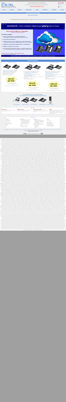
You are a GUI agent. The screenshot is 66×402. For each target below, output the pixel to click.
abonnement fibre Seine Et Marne (54, 222)
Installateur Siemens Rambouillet (32, 175)
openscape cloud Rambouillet (52, 140)
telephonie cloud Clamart (22, 146)
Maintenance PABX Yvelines (37, 172)
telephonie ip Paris (38, 198)
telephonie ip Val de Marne (7, 199)
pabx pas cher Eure (44, 209)
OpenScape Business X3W (25, 121)
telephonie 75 (45, 142)
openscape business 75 (12, 147)
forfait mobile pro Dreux (30, 229)
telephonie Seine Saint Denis (50, 143)
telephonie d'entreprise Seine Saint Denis (58, 196)
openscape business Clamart (54, 148)
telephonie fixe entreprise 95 (28, 204)
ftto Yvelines (47, 224)
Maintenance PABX (62, 169)
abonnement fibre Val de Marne (35, 222)
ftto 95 (61, 223)
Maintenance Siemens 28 (13, 178)
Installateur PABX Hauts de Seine (29, 160)
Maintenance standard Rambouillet (34, 169)
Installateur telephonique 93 (60, 164)
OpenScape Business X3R (25, 120)
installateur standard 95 (13, 157)
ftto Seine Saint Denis (26, 224)
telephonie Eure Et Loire (22, 143)
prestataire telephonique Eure (13, 193)
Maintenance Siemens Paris (41, 179)
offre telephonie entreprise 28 (25, 200)
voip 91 (38, 211)
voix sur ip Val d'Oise (27, 213)
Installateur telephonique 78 (30, 165)
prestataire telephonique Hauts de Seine (56, 193)
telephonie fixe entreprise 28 (38, 203)
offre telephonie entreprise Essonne (11, 201)
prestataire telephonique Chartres (37, 194)
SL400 (36, 127)
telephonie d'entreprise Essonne (35, 196)
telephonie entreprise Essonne (7, 151)
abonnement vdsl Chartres (30, 221)
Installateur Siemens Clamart (22, 175)
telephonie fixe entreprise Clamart (52, 205)
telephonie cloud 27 (56, 144)
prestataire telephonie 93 (50, 189)
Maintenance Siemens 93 (45, 178)
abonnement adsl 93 (49, 214)
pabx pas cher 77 (33, 209)
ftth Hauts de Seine (44, 225)
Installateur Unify (57, 175)
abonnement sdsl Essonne (50, 217)
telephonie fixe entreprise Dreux (9, 206)
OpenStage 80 (37, 122)
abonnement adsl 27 (17, 214)
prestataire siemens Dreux (52, 188)
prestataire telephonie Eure (20, 184)
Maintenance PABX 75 (18, 170)
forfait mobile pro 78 (16, 228)
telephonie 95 (3, 143)
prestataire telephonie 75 (27, 189)
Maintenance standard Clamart (24, 169)
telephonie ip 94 (3, 198)
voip (29, 211)
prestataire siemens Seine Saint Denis (39, 187)
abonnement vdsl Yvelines (54, 220)
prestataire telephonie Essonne (49, 184)
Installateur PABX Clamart (31, 161)
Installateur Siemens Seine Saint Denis (27, 174)
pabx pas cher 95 (27, 209)
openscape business (54, 146)
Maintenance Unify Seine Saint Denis (39, 182)
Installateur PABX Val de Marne (50, 160)
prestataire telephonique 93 (35, 192)
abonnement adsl (11, 214)
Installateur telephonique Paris (60, 165)
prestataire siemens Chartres (60, 188)
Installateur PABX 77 (44, 159)
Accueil (3, 9)
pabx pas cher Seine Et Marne (45, 210)
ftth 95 (21, 225)
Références (45, 9)
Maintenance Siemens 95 (61, 178)
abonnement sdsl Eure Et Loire (33, 217)
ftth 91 (12, 225)
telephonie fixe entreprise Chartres (19, 206)
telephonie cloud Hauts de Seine (23, 145)
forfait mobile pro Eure (22, 228)
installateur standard (19, 156)
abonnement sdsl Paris (42, 217)
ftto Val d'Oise (37, 224)
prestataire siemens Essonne (17, 187)
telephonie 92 (53, 142)
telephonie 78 (11, 143)
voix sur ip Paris (55, 212)
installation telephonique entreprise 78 (55, 153)
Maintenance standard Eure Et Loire (46, 168)
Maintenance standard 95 (13, 168)
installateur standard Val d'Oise (42, 158)
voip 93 (43, 211)
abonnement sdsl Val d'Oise (26, 218)
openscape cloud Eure (10, 139)
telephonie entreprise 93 (5, 150)
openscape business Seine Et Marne (26, 148)
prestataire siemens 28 (55, 186)
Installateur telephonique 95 (13, 165)
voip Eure (55, 211)
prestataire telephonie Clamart (5, 186)
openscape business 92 (27, 147)
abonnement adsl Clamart (51, 215)
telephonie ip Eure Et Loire (31, 198)
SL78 (37, 125)
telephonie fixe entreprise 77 (37, 204)
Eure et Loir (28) (35, 129)
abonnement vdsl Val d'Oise (35, 220)
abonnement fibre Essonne (5, 222)
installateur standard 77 (20, 157)
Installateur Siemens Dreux (41, 175)
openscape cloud (4, 138)
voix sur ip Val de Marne (20, 213)
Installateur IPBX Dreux (55, 163)
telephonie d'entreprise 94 (37, 195)
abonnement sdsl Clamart (60, 218)
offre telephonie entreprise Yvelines (21, 202)
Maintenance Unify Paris (10, 182)
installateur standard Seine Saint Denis (21, 158)
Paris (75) (18, 129)
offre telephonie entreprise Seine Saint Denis (37, 201)
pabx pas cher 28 (59, 208)
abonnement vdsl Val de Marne (26, 220)
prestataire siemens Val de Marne (50, 187)
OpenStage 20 (37, 121)
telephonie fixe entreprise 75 (47, 203)
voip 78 (52, 211)
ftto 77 (63, 223)
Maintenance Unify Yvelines (15, 183)
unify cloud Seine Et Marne (53, 141)
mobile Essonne (14, 226)
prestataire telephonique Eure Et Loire (24, 193)
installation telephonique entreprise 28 (23, 152)
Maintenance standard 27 (20, 167)
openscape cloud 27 (10, 138)
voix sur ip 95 (30, 212)
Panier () (60, 6)
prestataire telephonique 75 (10, 192)
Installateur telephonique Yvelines (15, 166)
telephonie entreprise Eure (44, 150)
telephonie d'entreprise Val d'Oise (18, 197)
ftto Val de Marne (32, 224)
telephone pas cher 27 (34, 206)
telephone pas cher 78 (31, 207)
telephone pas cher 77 (24, 207)
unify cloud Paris (7, 141)
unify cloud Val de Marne (38, 141)
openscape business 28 (5, 147)
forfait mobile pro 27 (24, 227)
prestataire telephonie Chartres (34, 186)
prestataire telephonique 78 (5, 193)
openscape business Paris (46, 148)
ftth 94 (19, 225)
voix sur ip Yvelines (41, 213)
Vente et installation (50, 123)
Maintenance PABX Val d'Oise (16, 172)
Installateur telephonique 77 (22, 165)
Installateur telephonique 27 (16, 164)
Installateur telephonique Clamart (35, 166)
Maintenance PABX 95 (54, 170)
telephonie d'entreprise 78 (61, 195)
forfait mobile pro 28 (31, 227)
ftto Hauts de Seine (20, 224)
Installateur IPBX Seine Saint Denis (49, 162)
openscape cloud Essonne (35, 139)
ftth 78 (25, 225)
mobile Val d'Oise (41, 226)
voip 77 (50, 211)
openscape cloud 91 (29, 138)
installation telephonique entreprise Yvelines (7, 155)
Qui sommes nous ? (50, 122)
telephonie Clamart (26, 144)
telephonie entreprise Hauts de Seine (17, 151)
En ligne (48, 119)
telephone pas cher (28, 206)
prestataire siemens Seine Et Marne (6, 188)
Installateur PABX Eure (57, 159)
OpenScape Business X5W (25, 122)
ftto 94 (59, 223)
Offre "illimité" (8, 120)
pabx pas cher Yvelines (53, 210)
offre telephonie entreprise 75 (34, 200)
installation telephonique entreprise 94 (19, 153)
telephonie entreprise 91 (55, 149)
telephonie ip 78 (18, 198)
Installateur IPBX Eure (5, 162)
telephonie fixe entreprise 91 (56, 203)
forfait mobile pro (18, 227)
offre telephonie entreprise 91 (43, 200)
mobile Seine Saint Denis (28, 226)
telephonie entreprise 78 (35, 150)
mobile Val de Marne (35, 226)
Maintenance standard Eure (37, 168)
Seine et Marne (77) (59, 129)
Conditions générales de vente (33, 131)
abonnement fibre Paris (7, 223)
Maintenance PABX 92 (33, 170)
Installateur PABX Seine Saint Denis (39, 160)
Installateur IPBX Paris (21, 162)
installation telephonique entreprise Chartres (9, 156)
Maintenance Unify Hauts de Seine (28, 182)
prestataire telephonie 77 (4, 184)
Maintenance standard (12, 167)
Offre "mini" (8, 119)
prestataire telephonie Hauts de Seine (59, 184)
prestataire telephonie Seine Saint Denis (7, 185)
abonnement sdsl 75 (38, 216)
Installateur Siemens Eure (42, 173)
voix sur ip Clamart (52, 213)
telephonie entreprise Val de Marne (41, 151)
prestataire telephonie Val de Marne (19, 185)
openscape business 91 (20, 147)
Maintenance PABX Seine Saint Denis (59, 171)
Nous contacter (61, 2)
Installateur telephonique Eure (39, 165)
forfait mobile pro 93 (56, 227)
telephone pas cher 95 (18, 207)
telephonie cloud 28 (62, 144)
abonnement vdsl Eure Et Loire (44, 219)
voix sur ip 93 (21, 212)
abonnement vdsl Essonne (61, 219)
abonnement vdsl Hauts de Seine (5, 220)
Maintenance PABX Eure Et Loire (21, 171)
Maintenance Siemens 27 (5, 178)
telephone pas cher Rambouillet (25, 208)
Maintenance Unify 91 (7, 181)
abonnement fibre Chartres (40, 223)
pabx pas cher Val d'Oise (37, 210)
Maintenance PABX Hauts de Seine (48, 171)
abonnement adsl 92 (43, 214)
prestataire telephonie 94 (58, 189)
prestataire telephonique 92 (27, 192)
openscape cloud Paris (27, 139)
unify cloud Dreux (21, 142)
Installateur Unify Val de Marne (51, 176)
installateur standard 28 (33, 156)
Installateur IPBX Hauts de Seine (39, 162)
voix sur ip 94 (26, 212)
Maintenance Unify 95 (34, 181)
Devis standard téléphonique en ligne (37, 6)
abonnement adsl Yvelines (36, 215)
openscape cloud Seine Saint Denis (54, 139)
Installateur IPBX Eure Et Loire (13, 162)
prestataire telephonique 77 (61, 192)
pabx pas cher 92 (11, 209)
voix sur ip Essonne (61, 212)
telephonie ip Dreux (58, 199)
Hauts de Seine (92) (14, 129)
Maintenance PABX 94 (47, 170)
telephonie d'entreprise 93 (29, 195)
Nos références (8, 122)
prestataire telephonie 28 (19, 189)
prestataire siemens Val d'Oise (60, 187)
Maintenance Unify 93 (20, 181)
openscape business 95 (49, 147)
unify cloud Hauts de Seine (21, 141)
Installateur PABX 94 (31, 159)
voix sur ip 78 (38, 212)
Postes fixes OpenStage (37, 119)
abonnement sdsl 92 (50, 216)
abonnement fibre (36, 221)
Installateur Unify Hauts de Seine (31, 176)
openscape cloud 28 (17, 138)
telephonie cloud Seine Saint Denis (33, 145)
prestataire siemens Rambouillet (43, 188)
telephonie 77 (7, 143)
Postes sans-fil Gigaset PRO (37, 123)
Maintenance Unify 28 (57, 180)
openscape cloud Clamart (44, 140)
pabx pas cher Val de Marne (28, 210)
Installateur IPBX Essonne (29, 162)
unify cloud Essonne (14, 141)
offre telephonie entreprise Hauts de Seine (23, 201)
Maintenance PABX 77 (61, 170)
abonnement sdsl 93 (57, 216)
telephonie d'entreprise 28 (61, 194)
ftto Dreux (62, 224)
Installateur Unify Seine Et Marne (6, 177)
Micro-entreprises (9, 123)
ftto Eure (3, 224)
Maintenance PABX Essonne (38, 171)
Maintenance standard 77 (20, 168)
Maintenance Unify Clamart (32, 183)
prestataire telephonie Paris (40, 184)
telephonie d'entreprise (45, 194)
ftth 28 (8, 225)
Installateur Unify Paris (14, 176)
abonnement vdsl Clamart (5, 221)
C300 (35, 125)
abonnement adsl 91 (36, 214)
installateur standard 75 (40, 156)
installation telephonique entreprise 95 (31, 153)
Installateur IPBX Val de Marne (59, 162)
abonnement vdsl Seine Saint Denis (16, 220)
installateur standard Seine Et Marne (53, 158)
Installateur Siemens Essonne (5, 174)
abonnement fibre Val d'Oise (45, 222)
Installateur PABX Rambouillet (39, 161)
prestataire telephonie (4, 189)
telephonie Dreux (39, 144)
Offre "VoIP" (8, 121)
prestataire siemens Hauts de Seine (27, 187)
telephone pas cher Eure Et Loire (48, 207)
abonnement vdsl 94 (10, 219)
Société (62, 9)
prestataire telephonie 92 (42, 189)
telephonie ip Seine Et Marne (23, 199)
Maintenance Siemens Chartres (37, 180)
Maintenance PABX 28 (11, 170)
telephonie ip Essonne (44, 198)
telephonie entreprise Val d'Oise (51, 151)
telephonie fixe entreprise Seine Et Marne (20, 205)
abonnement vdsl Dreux (21, 221)
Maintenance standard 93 (60, 167)
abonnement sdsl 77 (12, 217)
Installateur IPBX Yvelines (24, 163)
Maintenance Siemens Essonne (50, 179)
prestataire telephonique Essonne (44, 193)
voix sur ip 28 (4, 212)
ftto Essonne (15, 224)
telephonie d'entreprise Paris (25, 196)
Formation (54, 9)
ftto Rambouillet (58, 224)
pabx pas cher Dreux (17, 211)
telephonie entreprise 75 (47, 149)
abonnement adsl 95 (62, 214)
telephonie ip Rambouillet (51, 199)
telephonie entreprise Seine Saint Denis (29, 151)
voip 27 (31, 211)
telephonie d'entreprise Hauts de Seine (46, 196)
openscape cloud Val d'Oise (10, 140)
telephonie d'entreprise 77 (53, 195)
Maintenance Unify (45, 180)
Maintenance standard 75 (36, 167)
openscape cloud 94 (48, 138)
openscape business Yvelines (37, 148)
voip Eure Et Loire (59, 211)
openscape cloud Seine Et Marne (19, 140)
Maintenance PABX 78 (4, 171)
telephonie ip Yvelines (31, 199)
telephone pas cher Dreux (34, 208)
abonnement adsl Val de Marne (8, 215)
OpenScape (34, 71)
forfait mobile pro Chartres (39, 229)
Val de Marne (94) (41, 129)
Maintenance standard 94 (5, 168)
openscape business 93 (35, 147)
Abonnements (29, 9)
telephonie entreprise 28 (40, 149)
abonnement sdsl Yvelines (45, 218)
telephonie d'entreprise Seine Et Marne (30, 197)
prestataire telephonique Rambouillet (16, 194)
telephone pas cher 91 (55, 206)
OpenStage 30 (41, 121)
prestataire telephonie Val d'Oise (30, 185)
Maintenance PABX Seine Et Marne (27, 172)
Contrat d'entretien (49, 124)
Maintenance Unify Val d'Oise (59, 182)
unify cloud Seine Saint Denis (29, 141)
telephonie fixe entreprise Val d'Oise (8, 205)
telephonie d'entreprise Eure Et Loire (15, 196)
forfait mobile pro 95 (4, 228)
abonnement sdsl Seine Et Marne (36, 218)
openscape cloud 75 (23, 138)
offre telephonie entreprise (8, 200)
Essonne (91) (23, 129)
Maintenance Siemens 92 (37, 178)
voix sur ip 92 (17, 212)
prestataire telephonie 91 (34, 189)
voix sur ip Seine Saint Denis (11, 213)
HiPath (54, 19)
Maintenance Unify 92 (14, 181)
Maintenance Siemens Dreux (27, 180)
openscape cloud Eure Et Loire (18, 139)
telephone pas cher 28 (41, 206)
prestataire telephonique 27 (57, 191)
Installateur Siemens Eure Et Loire (51, 173)
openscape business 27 (60, 146)
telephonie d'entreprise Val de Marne (7, 197)
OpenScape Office (47, 19)
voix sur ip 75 (9, 212)
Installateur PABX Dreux (48, 161)
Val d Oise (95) (46, 129)
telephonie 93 (58, 142)
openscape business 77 (57, 147)
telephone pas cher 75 (48, 206)
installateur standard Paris (54, 157)
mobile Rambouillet (4, 227)
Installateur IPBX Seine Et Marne (15, 163)
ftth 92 (15, 225)
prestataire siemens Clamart (33, 188)
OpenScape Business (37, 19)
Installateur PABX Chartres (56, 161)
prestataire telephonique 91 (18, 192)
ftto (44, 223)
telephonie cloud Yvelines (8, 146)
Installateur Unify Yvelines (15, 177)
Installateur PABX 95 (38, 159)
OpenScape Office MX (24, 125)
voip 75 (35, 211)
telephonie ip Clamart (43, 199)
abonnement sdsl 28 (31, 216)
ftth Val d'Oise (61, 225)
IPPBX (21, 124)
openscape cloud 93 (42, 138)
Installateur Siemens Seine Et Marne (59, 174)
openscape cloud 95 (55, 138)
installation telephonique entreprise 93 (8, 153)
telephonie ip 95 (8, 198)
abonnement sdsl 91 (44, 216)
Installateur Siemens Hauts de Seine (15, 174)
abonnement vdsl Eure (36, 219)
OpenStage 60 (16, 104)
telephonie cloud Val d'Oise (52, 145)
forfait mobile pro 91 (43, 227)
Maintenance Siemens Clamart (7, 180)
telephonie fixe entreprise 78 (45, 204)
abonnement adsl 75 (30, 214)
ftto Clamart (54, 224)
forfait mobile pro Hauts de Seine (56, 228)
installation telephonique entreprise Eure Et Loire (17, 154)
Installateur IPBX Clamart (39, 163)
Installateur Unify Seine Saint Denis (41, 176)
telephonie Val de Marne (58, 143)
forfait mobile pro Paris (39, 228)
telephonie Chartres (45, 144)
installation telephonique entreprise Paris (31, 154)
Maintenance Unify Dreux (49, 183)
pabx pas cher (49, 208)
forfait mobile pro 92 (50, 227)
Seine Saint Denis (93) (52, 129)
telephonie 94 (62, 142)
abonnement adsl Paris (43, 215)
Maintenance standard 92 (52, 167)
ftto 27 (46, 223)
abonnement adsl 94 (56, 214)
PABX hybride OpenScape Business (25, 119)
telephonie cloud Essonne (14, 145)
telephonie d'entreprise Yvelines (40, 197)
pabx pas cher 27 (54, 208)
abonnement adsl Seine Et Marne (27, 215)
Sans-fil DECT (50, 104)
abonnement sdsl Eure (25, 217)
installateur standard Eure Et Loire (45, 157)
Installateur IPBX (62, 161)
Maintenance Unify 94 (27, 181)
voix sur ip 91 (13, 212)
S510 (35, 126)
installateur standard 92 (55, 156)
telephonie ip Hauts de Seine (52, 198)
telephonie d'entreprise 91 (13, 195)
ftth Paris (35, 225)
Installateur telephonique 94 (5, 165)
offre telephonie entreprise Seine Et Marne (9, 202)
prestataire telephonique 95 (52, 192)
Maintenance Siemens (62, 177)
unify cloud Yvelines (60, 141)
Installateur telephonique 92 (51, 164)
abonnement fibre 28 (49, 221)
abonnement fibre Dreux (32, 223)
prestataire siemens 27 (48, 186)
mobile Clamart (62, 226)
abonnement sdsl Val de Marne (17, 218)
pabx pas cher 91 (5, 209)
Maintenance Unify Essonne (18, 182)
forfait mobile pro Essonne (47, 228)
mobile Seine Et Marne (47, 226)
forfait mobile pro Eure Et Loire (31, 228)
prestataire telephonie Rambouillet (15, 186)
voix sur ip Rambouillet (58, 213)
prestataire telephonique (49, 191)
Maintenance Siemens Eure (21, 179)
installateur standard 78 (28, 157)
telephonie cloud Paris (6, 145)
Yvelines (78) (27, 129)
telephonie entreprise (25, 149)
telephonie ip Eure (24, 198)
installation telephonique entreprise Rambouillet (47, 155)
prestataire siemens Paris (9, 187)
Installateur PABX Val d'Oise (59, 160)
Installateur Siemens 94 (12, 173)
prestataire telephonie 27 (11, 189)
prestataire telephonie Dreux (25, 186)
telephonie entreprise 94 (13, 150)
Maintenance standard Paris (56, 168)
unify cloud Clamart (8, 142)
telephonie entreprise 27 (32, 149)
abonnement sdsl (19, 216)
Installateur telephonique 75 (34, 164)
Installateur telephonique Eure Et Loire (50, 165)
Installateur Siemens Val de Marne (39, 174)
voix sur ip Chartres (6, 214)
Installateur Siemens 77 (26, 173)
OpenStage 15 (34, 104)
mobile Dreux (9, 227)
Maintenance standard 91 (44, 167)
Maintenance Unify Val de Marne (50, 182)
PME (7, 125)
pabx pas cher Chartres (24, 211)
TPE (7, 124)
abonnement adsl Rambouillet (60, 215)
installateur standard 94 (6, 157)
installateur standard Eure (36, 157)
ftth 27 (6, 225)
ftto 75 (50, 223)
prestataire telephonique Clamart (6, 194)
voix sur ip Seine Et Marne (34, 213)
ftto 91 (53, 223)
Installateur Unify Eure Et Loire (5, 176)
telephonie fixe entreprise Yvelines (32, 205)
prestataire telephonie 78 (12, 184)
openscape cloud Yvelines (29, 140)
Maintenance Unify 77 (41, 181)
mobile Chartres (13, 227)
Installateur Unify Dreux (46, 177)
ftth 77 (23, 225)
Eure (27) (30, 129)
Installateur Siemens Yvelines (5, 175)
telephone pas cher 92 (62, 206)
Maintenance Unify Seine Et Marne (5, 183)
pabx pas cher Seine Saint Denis (19, 210)
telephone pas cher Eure (39, 207)
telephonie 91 (49, 142)
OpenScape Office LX (24, 126)
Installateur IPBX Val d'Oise (5, 163)
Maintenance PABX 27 (4, 170)
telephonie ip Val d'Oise (14, 199)
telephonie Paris (28, 143)
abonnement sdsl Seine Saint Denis (7, 218)
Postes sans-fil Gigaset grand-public (38, 124)
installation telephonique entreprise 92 (58, 152)
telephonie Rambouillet (32, 144)
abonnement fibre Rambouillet (23, 223)
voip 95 (47, 211)
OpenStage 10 (42, 104)
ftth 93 (17, 225)
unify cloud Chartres (27, 142)
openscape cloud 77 (61, 138)
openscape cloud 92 (36, 138)
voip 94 (45, 211)
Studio (37, 9)
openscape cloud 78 (4, 139)
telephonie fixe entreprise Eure (55, 204)
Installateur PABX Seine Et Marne (6, 161)
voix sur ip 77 (34, 212)
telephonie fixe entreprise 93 (10, 204)
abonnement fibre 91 (62, 221)
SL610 (38, 126)
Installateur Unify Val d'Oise (61, 176)
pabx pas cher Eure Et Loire (52, 209)
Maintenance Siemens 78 (13, 179)
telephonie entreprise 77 (28, 150)
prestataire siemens (42, 186)
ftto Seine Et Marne (42, 224)
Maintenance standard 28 (28, 167)
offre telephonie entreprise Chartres (11, 203)
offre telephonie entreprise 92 (52, 200)
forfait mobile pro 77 (10, 228)
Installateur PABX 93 (25, 159)
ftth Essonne (39, 225)
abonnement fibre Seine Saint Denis (25, 222)
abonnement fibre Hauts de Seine (14, 222)
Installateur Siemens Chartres (50, 175)
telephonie (32, 142)
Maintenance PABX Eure (11, 171)
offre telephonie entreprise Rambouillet (54, 202)
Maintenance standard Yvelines (6, 169)
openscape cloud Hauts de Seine (44, 139)
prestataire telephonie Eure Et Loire (30, 184)
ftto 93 (57, 223)
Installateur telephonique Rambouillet (46, 166)
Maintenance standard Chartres (54, 169)
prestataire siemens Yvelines (16, 188)
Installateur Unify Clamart (30, 177)
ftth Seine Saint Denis (50, 225)
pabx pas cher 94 (22, 209)
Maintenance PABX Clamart (53, 172)
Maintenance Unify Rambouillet (41, 183)
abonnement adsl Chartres (12, 216)
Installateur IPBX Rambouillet (47, 163)
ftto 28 (48, 223)
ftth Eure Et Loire (31, 225)
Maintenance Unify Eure (55, 181)
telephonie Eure (16, 143)
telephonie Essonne (34, 143)
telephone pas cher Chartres (42, 208)
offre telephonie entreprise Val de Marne (50, 201)
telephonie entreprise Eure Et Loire (53, 150)
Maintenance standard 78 (28, 168)
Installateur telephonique (8, 164)
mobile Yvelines (53, 226)
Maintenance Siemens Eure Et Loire (31, 179)
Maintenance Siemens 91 (29, 178)
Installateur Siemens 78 (34, 173)
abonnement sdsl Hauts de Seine (59, 217)
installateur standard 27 (26, 156)
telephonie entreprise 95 (20, 150)
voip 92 (40, 211)
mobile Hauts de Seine (20, 226)
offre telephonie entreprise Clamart (42, 202)
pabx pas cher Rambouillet (10, 211)
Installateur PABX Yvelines (15, 161)
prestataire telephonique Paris (34, 193)
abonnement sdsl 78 (19, 217)
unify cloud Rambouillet (15, 142)
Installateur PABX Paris (11, 160)
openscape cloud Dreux (60, 140)
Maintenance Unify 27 (51, 180)
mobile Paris (10, 226)
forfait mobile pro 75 (37, 227)
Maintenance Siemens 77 (5, 179)
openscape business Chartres (17, 149)
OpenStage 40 (25, 104)
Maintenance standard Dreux (44, 169)
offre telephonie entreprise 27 (16, 200)
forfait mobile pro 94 (62, 227)
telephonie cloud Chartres (46, 146)
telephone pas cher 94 (10, 207)
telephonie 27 (36, 142)
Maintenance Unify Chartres (58, 183)
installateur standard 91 (48, 156)
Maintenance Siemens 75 (21, 178)
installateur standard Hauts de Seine (9, 158)
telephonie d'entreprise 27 (53, 194)
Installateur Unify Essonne (22, 176)
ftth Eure (27, 225)
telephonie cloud (50, 144)
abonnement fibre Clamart (15, 223)
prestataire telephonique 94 (44, 192)
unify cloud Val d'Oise (45, 141)
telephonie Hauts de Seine (41, 143)
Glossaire (59, 4)
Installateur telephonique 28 (25, 164)
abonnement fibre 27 (42, 221)
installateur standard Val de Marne (32, 158)
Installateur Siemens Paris (61, 173)
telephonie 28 (40, 142)
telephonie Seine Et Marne (8, 144)
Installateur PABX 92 (18, 159)
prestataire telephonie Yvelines (51, 185)
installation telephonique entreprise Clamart (33, 155)
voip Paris (63, 211)
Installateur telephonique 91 (42, 164)
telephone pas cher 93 (4, 207)
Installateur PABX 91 (12, 159)
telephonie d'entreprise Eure (5, 196)
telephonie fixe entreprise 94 (19, 204)
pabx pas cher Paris (59, 209)
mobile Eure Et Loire (4, 226)
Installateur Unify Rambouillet (38, 177)
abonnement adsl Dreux (4, 216)
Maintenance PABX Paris (30, 171)
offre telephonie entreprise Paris (32, 202)
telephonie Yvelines (15, 144)
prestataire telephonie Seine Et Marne (40, 185)
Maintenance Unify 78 (48, 181)
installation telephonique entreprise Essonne (44, 154)
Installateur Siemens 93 (4, 173)
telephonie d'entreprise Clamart (59, 197)
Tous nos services (61, 3)
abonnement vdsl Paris (53, 219)
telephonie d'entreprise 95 (45, 195)
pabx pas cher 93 (16, 209)
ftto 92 (55, 223)
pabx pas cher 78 (38, 209)
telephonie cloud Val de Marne (43, 145)
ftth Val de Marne (56, 225)
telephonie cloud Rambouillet (30, 146)
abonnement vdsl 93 (4, 219)
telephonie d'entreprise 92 (21, 195)
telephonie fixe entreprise (21, 203)
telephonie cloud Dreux (38, 146)
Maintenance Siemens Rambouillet (17, 180)
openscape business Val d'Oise (16, 148)
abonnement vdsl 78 (30, 219)
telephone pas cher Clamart (15, 208)
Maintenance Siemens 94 (53, 178)
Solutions (12, 9)
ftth (4, 225)
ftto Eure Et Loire (7, 224)
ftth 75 (10, 225)
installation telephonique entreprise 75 (34, 152)
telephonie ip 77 (13, 198)
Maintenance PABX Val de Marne (7, 172)
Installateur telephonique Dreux (56, 166)
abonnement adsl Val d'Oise (17, 215)
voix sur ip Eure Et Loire (49, 212)
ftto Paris (11, 224)
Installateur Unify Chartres (54, 177)
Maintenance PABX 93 (40, 170)
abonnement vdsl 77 (23, 219)
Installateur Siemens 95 (19, 173)
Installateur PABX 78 (51, 159)
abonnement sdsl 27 (25, 216)
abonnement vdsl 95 (17, 219)
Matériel (19, 9)
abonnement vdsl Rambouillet (13, 221)
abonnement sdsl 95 (6, 217)
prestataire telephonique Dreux (27, 194)
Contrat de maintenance (50, 125)
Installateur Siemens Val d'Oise (49, 174)
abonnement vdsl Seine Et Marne (45, 220)
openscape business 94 (42, 147)
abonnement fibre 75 (55, 221)
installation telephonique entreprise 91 (46, 152)
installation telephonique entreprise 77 (43, 153)
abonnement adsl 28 (24, 214)
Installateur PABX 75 (5, 159)
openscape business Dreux (8, 149)
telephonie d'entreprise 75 (5, 195)
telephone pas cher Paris (57, 207)
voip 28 (33, 211)
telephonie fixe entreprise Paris (42, 205)
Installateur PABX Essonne (20, 160)
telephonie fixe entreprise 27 (29, 203)
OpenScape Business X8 (25, 123)
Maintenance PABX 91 (25, 170)
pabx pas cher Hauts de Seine (9, 210)
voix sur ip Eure (42, 212)
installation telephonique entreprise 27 (11, 152)
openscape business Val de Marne (6, 148)
